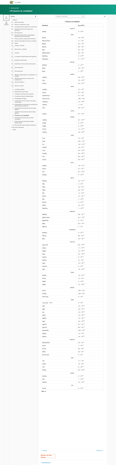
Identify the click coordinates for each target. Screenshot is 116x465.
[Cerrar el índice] (6, 17)
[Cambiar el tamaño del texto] (105, 16)
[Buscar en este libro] (68, 16)
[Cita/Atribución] (72, 463)
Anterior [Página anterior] (44, 450)
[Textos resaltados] (6, 23)
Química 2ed (14, 8)
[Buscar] (83, 16)
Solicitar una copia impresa (46, 456)
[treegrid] (23, 74)
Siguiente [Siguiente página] (100, 450)
